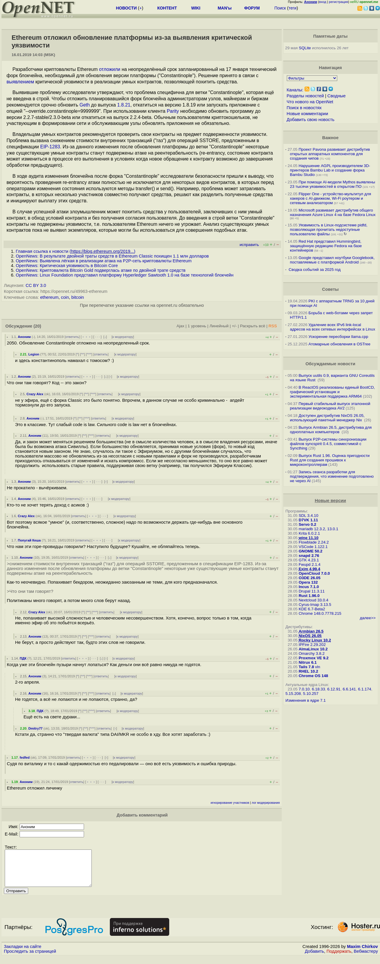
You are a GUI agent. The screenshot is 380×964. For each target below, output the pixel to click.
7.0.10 (304, 689)
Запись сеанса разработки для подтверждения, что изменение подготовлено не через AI (332, 476)
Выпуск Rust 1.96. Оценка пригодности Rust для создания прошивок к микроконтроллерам (330, 460)
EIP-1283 (50, 146)
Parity (173, 111)
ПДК (23, 658)
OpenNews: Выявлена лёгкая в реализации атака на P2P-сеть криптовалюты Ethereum (103, 260)
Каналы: (295, 90)
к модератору (123, 337)
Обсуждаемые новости (330, 363)
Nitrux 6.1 (308, 662)
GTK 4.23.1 (309, 560)
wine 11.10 (309, 538)
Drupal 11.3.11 (311, 591)
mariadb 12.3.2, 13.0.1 (318, 529)
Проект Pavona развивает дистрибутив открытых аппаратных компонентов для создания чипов (330, 154)
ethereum (49, 297)
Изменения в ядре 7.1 (306, 700)
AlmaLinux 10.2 (313, 649)
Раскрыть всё (252, 326)
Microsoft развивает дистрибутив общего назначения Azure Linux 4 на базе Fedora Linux (333, 212)
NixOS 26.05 (310, 635)
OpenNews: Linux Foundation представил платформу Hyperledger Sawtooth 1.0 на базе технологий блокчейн (124, 275)
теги (293, 8)
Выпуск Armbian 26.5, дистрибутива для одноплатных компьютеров (331, 429)
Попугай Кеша (29, 540)
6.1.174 (364, 689)
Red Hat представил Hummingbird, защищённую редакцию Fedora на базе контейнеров (326, 245)
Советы (330, 289)
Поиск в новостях (304, 107)
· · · (97, 337)
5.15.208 (293, 693)
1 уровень (197, 326)
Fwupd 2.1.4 (309, 564)
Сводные (336, 95)
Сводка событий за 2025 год (315, 269)
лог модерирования (266, 802)
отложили (110, 69)
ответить (72, 337)
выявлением (20, 81)
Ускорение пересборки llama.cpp (338, 336)
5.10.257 (311, 693)
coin (65, 297)
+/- (234, 326)
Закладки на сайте (22, 953)
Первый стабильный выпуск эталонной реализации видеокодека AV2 (330, 405)
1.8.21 (123, 104)
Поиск (280, 8)
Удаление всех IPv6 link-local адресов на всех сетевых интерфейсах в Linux (332, 327)
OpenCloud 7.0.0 (314, 573)
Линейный (219, 326)
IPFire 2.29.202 (312, 644)
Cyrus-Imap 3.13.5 (315, 604)
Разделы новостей (305, 95)
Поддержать (339, 958)
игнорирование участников (230, 802)
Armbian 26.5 (311, 631)
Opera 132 (308, 582)
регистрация (338, 2)
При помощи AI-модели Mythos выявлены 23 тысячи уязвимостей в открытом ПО (332, 184)
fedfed (25, 757)
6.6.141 (349, 689)
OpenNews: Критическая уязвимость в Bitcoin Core (67, 265)
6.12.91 (333, 689)
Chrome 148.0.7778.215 (320, 613)
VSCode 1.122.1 (313, 546)
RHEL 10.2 (308, 671)
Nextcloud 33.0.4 (313, 600)
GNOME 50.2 (310, 551)
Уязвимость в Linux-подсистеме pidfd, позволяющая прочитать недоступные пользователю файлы (329, 229)
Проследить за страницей (30, 958)
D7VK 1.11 (308, 520)
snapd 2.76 (309, 555)
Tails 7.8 (306, 667)
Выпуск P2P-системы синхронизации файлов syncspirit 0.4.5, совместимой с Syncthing (328, 443)
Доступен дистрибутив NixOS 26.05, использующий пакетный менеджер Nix (327, 417)
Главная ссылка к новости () (75, 251)
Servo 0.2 (307, 524)
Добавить (314, 958)
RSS (272, 326)
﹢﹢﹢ (86, 337)
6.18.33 (318, 689)
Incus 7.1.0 (309, 587)
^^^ (89, 354)
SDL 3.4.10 (308, 515)
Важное (330, 137)
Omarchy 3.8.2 (311, 653)
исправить (249, 244)
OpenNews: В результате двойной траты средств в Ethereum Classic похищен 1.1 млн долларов (112, 256)
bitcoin (77, 297)
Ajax (180, 326)
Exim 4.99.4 (309, 569)
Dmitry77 (35, 728)
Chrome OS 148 (313, 676)
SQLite (305, 48)
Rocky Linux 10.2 (315, 640)
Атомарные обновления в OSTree (339, 344)
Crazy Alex (34, 394)
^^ (82, 354)
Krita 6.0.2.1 (309, 533)
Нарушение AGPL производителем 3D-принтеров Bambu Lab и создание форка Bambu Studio (330, 170)
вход (322, 2)
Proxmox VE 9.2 (314, 658)
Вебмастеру (366, 958)
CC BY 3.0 (36, 285)
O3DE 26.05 (309, 578)
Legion (33, 354)
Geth (85, 104)
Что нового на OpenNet (310, 101)
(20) (37, 326)
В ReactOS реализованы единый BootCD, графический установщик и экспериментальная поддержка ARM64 (332, 391)
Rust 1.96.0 (309, 595)
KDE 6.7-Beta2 (312, 609)
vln (317, 667)
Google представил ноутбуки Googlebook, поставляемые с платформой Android (332, 259)
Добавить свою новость (311, 119)
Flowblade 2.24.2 (314, 542)
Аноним (24, 337)
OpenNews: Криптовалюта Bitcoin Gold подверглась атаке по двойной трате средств (101, 270)
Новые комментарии (307, 113)
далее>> (368, 618)
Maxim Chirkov (362, 953)
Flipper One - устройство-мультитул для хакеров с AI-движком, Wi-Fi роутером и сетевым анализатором (330, 198)
